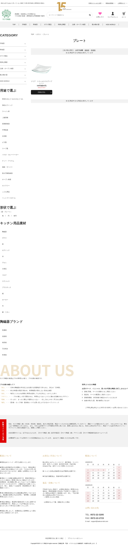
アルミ (4, 262)
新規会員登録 (109, 3)
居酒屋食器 (6, 124)
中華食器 (5, 130)
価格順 (87, 50)
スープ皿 (5, 148)
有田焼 (4, 342)
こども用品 (6, 192)
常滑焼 (4, 355)
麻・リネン (6, 312)
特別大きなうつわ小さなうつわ (12, 99)
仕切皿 (4, 136)
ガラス (38, 34)
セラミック (6, 250)
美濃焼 (4, 330)
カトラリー (6, 185)
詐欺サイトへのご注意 (95, 3)
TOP (32, 34)
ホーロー (5, 300)
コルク (4, 275)
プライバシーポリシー (75, 538)
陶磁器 (4, 232)
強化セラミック (7, 105)
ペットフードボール (9, 198)
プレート (46, 34)
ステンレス (6, 281)
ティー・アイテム (8, 161)
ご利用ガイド (121, 3)
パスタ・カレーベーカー (10, 155)
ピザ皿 (4, 142)
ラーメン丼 (6, 111)
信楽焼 (4, 336)
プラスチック (6, 287)
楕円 (15, 216)
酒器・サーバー (7, 167)
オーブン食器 (6, 179)
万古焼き (5, 349)
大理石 (4, 269)
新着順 (93, 50)
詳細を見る (41, 92)
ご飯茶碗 (5, 117)
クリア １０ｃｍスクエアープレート (41, 82)
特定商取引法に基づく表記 (54, 538)
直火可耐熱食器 (7, 173)
